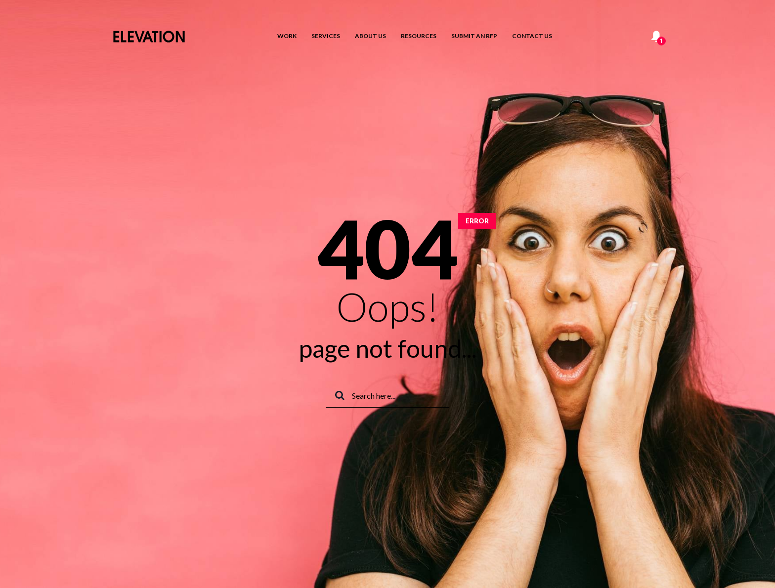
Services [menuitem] (325, 36)
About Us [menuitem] (370, 36)
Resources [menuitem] (418, 36)
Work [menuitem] (287, 36)
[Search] (387, 396)
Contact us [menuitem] (532, 36)
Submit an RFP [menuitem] (474, 36)
